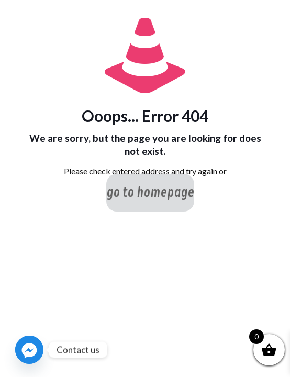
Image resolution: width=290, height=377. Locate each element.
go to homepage (150, 192)
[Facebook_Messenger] (29, 350)
